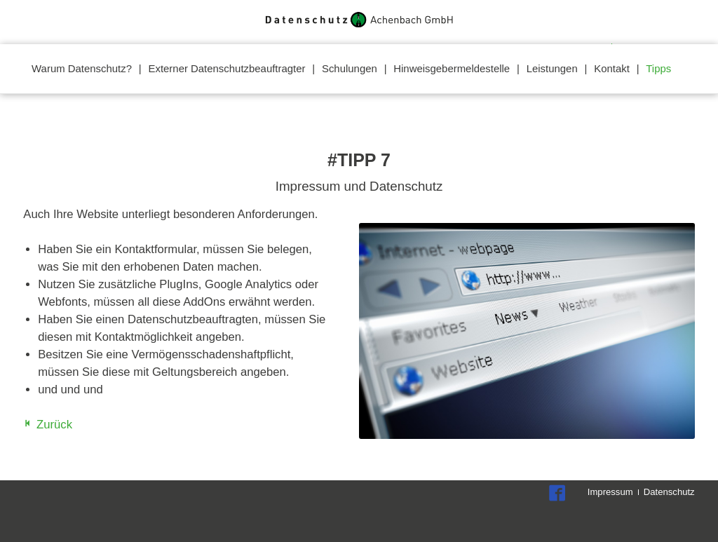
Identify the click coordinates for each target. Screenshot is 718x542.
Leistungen (552, 68)
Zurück (54, 424)
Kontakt (612, 68)
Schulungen (349, 68)
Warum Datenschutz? (82, 68)
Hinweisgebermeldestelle (451, 68)
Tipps (658, 68)
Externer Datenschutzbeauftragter (227, 68)
